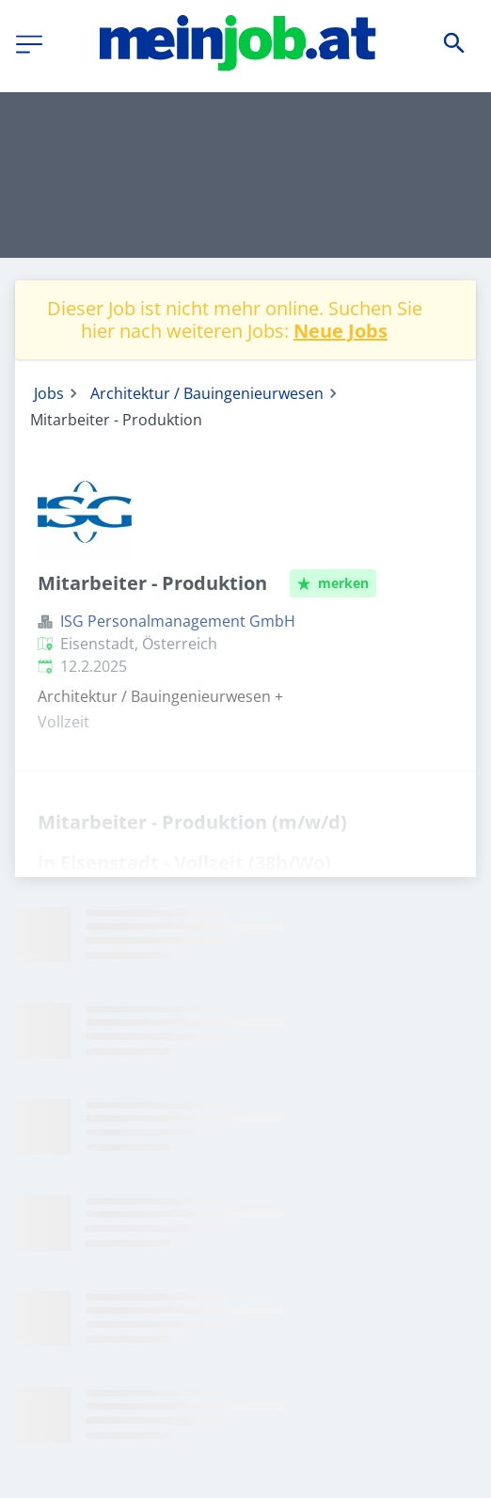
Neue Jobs (340, 330)
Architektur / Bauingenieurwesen (207, 393)
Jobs (49, 393)
